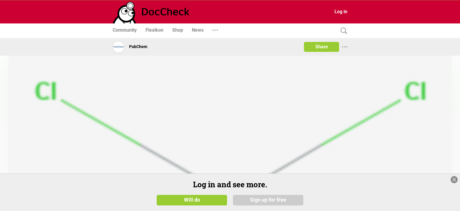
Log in (340, 11)
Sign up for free (268, 202)
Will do (192, 202)
